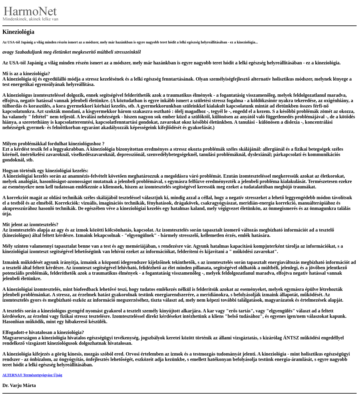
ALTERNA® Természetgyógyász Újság (32, 375)
